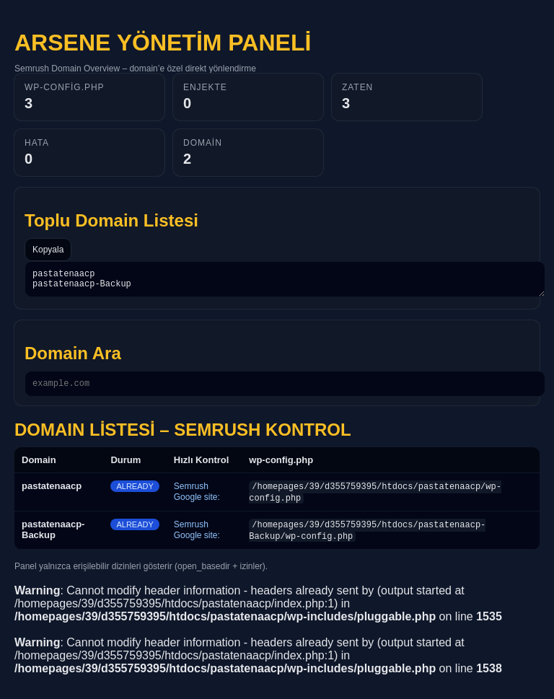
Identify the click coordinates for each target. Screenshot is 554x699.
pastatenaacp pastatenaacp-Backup (285, 281)
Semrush (191, 493)
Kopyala (47, 250)
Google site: (197, 503)
